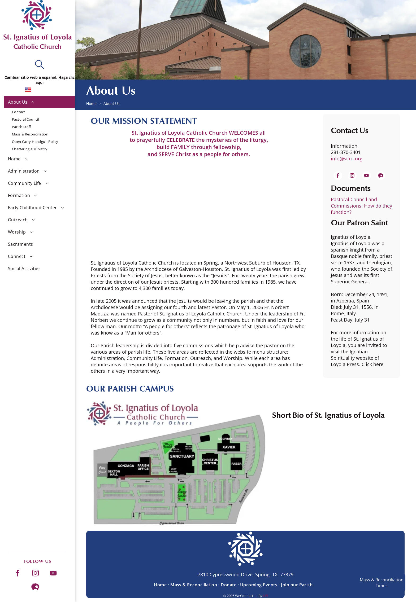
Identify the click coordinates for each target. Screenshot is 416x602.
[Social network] (35, 587)
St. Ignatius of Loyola (37, 37)
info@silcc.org (346, 158)
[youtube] (53, 574)
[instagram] (35, 574)
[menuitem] (39, 124)
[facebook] (17, 574)
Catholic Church (37, 47)
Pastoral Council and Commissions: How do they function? (361, 205)
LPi (265, 595)
